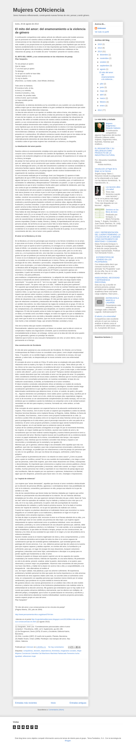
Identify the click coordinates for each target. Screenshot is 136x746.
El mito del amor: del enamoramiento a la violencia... (106, 75)
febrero (103, 102)
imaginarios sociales (68, 651)
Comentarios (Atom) (56, 710)
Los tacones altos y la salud (113, 188)
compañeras (28, 651)
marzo (103, 98)
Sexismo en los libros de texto (112, 211)
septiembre (105, 66)
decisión (37, 651)
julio (102, 84)
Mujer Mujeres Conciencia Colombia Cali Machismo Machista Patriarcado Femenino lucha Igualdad (48, 653)
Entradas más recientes (26, 703)
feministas (56, 651)
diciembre (104, 55)
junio (102, 87)
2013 (100, 51)
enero (102, 106)
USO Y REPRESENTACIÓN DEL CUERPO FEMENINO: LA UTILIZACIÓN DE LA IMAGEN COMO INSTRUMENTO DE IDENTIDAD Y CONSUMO (107, 236)
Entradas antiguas (78, 703)
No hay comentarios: (56, 647)
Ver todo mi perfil (102, 32)
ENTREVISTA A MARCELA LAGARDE (112, 300)
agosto (103, 69)
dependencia (46, 651)
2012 (100, 110)
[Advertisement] (51, 678)
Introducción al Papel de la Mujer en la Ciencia (106, 170)
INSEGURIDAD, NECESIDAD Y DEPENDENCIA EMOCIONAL (107, 280)
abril (102, 95)
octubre (103, 62)
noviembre (104, 58)
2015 (100, 44)
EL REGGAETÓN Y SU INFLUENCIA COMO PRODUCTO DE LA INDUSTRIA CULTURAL (105, 151)
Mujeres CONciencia (38, 10)
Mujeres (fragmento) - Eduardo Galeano (113, 125)
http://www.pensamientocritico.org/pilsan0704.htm (34, 614)
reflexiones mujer (29, 656)
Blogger (68, 741)
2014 (100, 48)
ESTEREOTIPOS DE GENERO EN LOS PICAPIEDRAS (104, 259)
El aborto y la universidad (105, 316)
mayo (102, 91)
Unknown (101, 28)
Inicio (53, 703)
